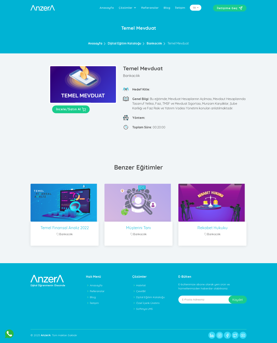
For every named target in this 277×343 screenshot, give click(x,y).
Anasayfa (107, 8)
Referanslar (150, 8)
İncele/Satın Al (71, 109)
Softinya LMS (144, 309)
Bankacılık (154, 43)
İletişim (180, 8)
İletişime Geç (230, 8)
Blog (167, 8)
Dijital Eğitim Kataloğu (124, 43)
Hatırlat (141, 285)
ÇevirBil (141, 291)
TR (195, 7)
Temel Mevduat (178, 43)
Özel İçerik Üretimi (148, 303)
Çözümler (125, 8)
